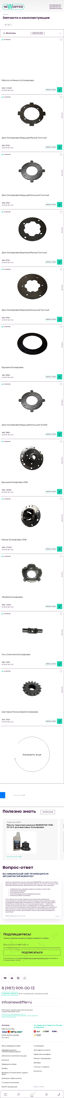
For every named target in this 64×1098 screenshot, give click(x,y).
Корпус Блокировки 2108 (14, 540)
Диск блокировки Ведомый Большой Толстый (25, 310)
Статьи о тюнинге (41, 1067)
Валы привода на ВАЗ (11, 1046)
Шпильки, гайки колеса (12, 1078)
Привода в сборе (9, 1064)
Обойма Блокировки (12, 597)
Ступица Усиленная (10, 1082)
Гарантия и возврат (42, 1054)
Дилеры (37, 1063)
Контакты (38, 1071)
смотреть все (47, 812)
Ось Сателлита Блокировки (16, 654)
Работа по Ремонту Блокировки (18, 80)
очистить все (37, 33)
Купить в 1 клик (51, 89)
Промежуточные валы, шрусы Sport (15, 1073)
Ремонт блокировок (42, 1058)
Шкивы (5, 1068)
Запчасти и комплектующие (14, 1056)
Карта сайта (39, 1087)
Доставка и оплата (42, 1050)
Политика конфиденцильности (13, 1014)
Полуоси (5, 1060)
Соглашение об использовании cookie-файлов (20, 1016)
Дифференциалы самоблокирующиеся (11, 1051)
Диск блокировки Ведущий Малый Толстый (24, 138)
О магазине (39, 1046)
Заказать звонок (10, 994)
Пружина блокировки (12, 367)
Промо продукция (9, 1087)
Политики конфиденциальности (36, 958)
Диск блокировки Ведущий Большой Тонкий (24, 425)
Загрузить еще (32, 755)
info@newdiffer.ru (17, 1002)
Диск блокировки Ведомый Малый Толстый (24, 253)
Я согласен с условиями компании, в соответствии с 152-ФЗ (30, 959)
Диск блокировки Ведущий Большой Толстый (25, 195)
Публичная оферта (9, 1017)
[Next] (19, 795)
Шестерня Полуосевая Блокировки (20, 712)
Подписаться (32, 952)
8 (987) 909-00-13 (18, 988)
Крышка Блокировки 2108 (15, 482)
